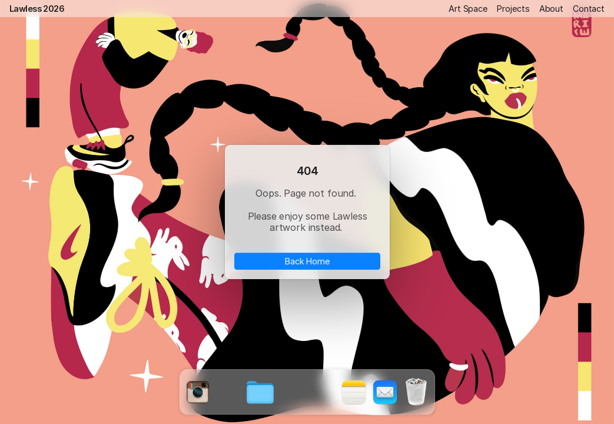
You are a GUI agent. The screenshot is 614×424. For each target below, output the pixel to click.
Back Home (307, 261)
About (551, 9)
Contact (589, 9)
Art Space (468, 9)
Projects (513, 9)
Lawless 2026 (36, 9)
